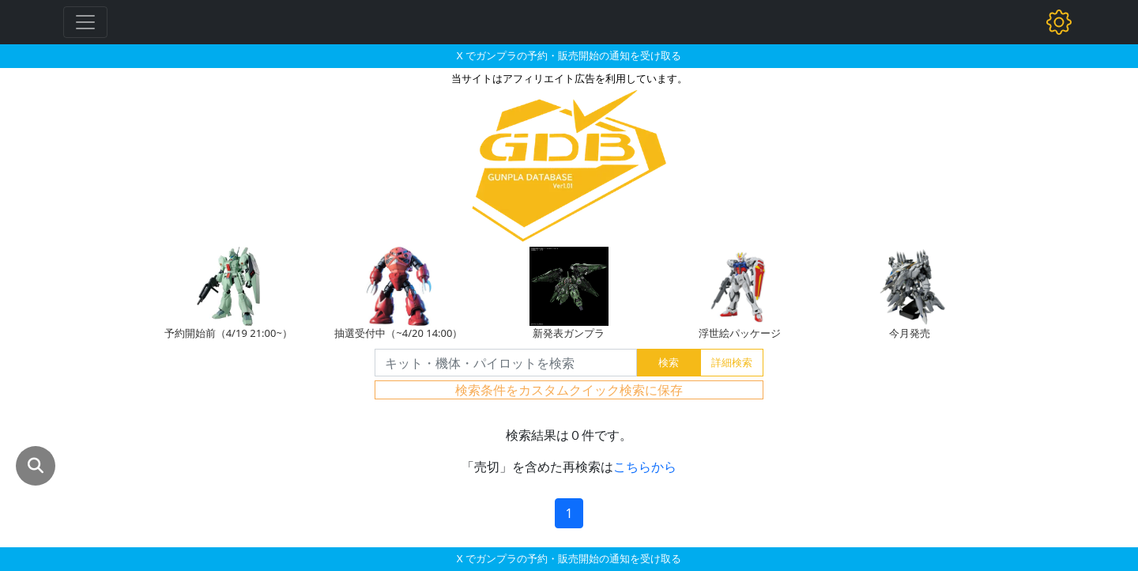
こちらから (644, 466)
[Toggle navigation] (85, 22)
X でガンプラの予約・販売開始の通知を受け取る (569, 55)
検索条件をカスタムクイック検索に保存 (569, 390)
